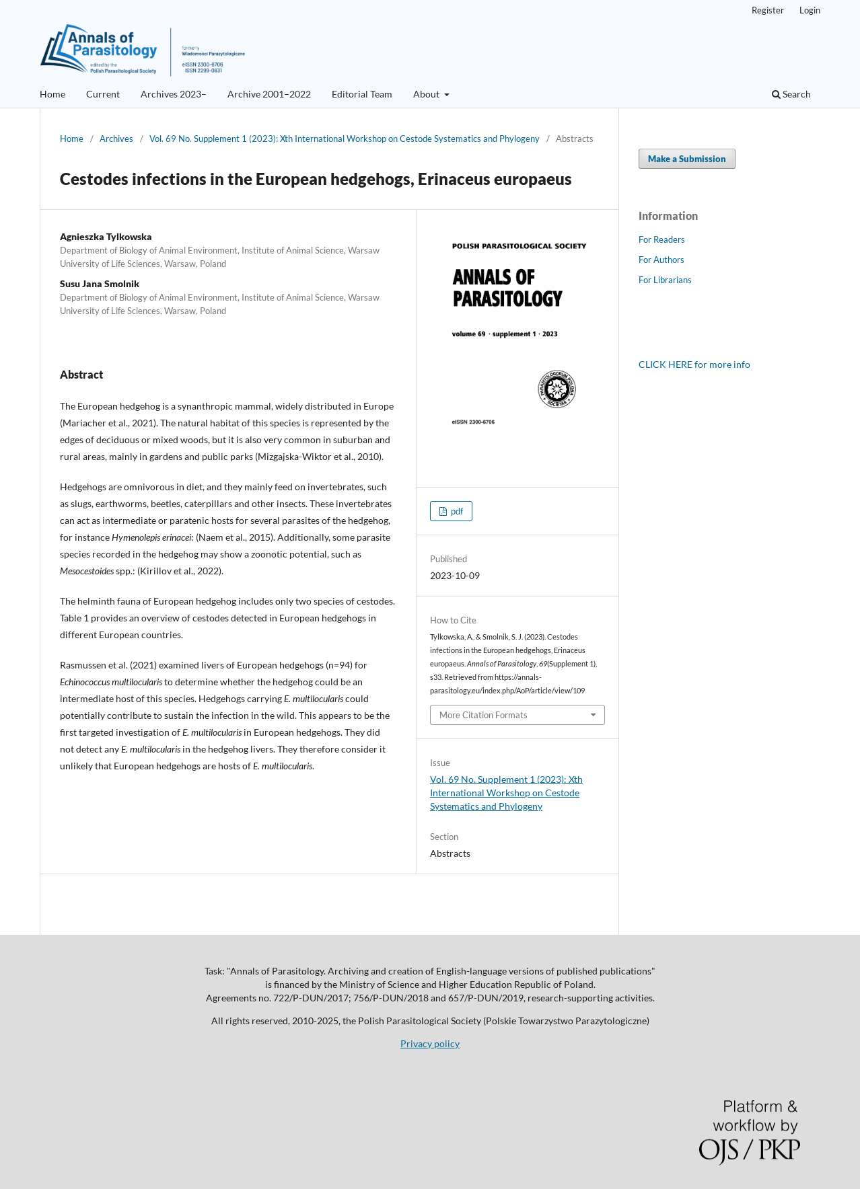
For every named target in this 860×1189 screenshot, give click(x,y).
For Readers (662, 239)
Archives (116, 138)
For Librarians (665, 279)
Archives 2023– (174, 94)
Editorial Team (362, 94)
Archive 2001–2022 (269, 94)
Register (768, 10)
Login (809, 10)
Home (52, 94)
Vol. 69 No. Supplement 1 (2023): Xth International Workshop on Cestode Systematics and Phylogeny (344, 138)
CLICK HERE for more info (694, 364)
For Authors (661, 259)
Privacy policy (430, 1043)
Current (103, 94)
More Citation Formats (483, 714)
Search (791, 94)
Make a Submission (687, 158)
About (427, 94)
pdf (456, 511)
